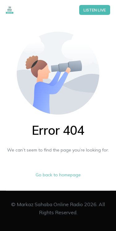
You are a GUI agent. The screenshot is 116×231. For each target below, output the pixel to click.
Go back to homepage (58, 175)
